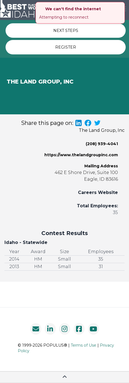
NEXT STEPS (65, 30)
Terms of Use (83, 345)
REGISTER (65, 47)
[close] (121, 5)
